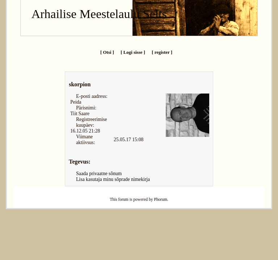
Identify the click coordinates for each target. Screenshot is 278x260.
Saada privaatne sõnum (99, 173)
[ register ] (162, 52)
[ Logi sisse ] (133, 52)
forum (123, 199)
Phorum (160, 199)
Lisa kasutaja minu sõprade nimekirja (113, 179)
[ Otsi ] (107, 52)
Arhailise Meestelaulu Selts (99, 14)
